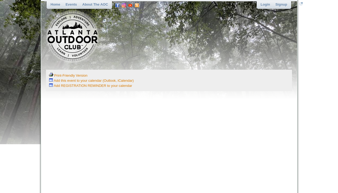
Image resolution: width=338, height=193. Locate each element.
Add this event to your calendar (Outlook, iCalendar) (91, 81)
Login (265, 4)
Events (71, 4)
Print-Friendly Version (68, 75)
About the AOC (95, 4)
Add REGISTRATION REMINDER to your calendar (90, 86)
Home (55, 4)
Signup (281, 4)
